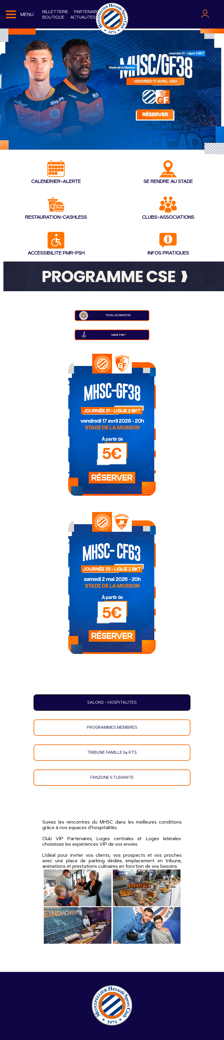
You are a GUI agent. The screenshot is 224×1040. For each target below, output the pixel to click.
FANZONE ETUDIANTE (112, 777)
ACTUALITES (83, 17)
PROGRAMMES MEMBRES (112, 727)
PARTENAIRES (88, 11)
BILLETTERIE (55, 11)
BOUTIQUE (53, 17)
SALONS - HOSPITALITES (112, 702)
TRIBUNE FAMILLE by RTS (112, 752)
